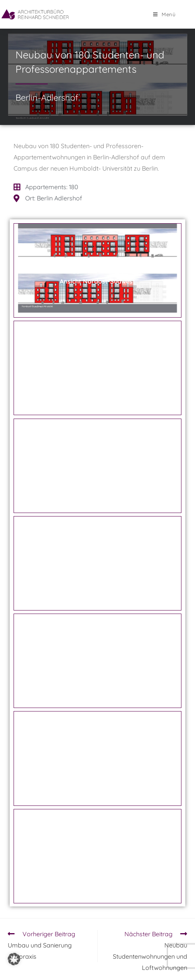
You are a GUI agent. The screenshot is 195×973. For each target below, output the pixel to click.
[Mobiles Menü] (164, 14)
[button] (14, 959)
